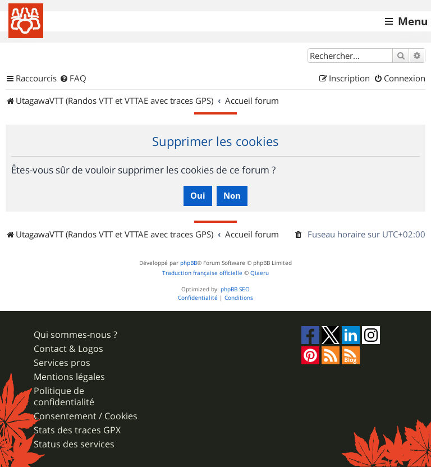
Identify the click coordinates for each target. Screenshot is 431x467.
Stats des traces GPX (77, 430)
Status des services (74, 444)
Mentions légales (69, 377)
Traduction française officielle (202, 273)
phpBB (188, 263)
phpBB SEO (235, 289)
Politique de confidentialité (64, 396)
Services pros (62, 363)
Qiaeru (259, 273)
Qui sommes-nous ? (75, 334)
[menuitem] (72, 78)
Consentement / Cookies (85, 416)
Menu (413, 21)
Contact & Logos (68, 349)
